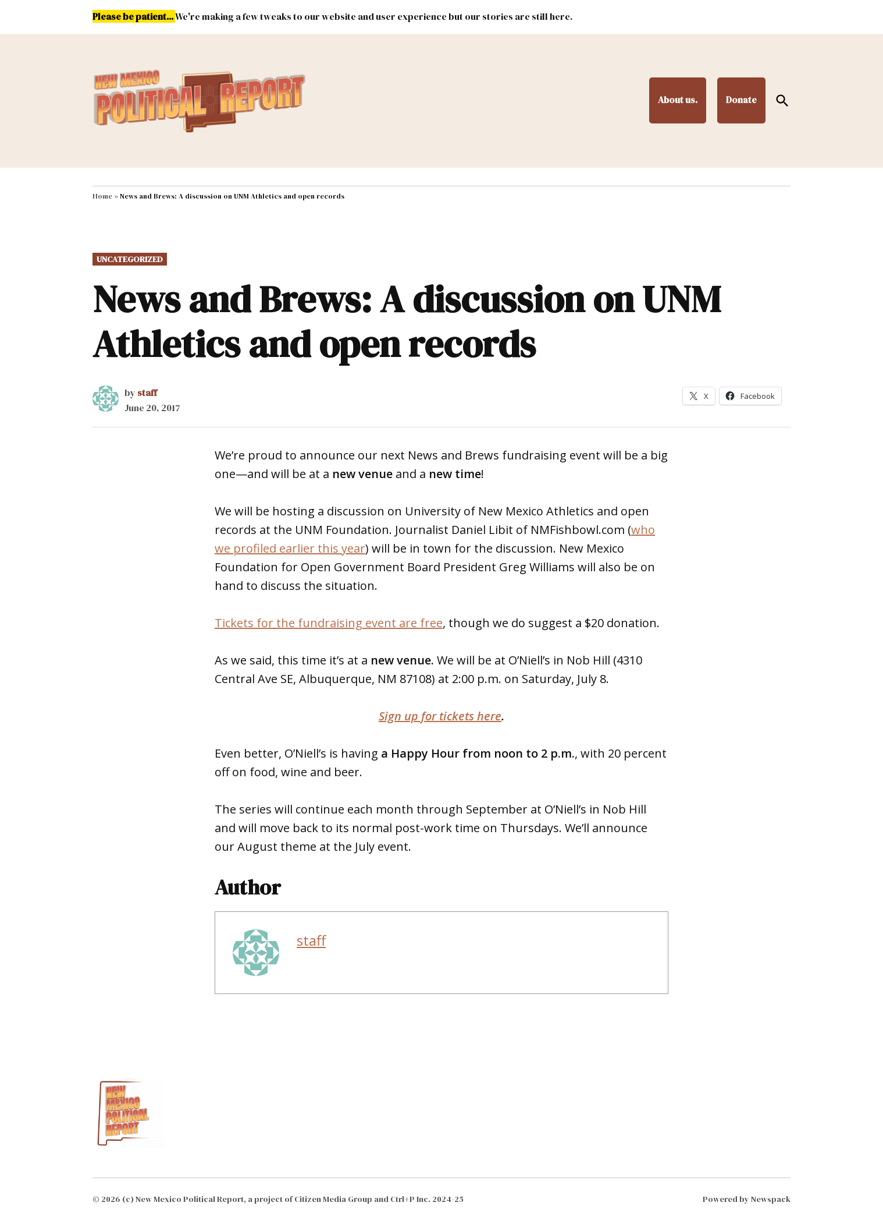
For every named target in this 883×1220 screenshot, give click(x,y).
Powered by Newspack (747, 1199)
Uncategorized (130, 259)
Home (102, 196)
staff (147, 392)
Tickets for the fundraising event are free (329, 623)
